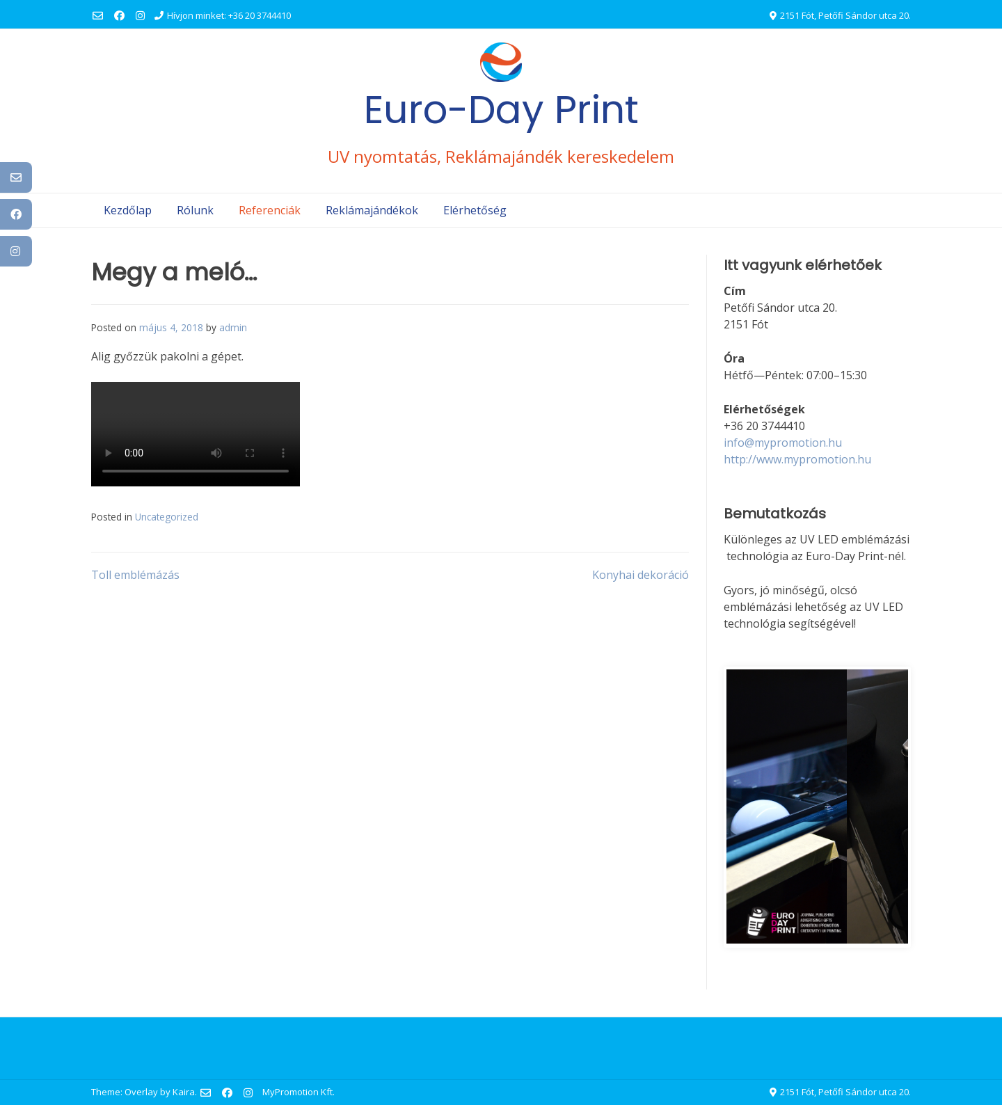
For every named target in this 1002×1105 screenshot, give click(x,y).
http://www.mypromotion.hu (797, 459)
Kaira (184, 1092)
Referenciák (270, 210)
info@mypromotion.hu (783, 442)
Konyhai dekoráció (640, 574)
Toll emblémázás (135, 574)
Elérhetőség (475, 210)
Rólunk (195, 210)
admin (233, 327)
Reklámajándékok (372, 210)
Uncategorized (166, 516)
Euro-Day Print (501, 109)
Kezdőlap (128, 210)
